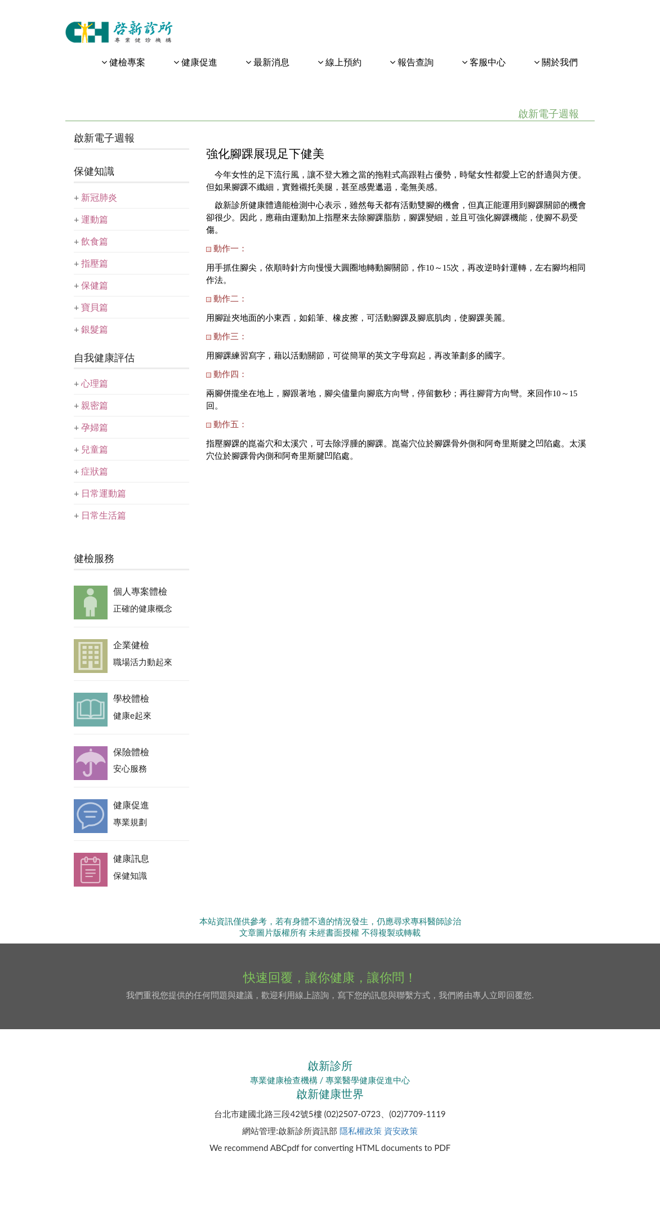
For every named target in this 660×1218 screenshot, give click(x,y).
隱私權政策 (361, 1131)
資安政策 (401, 1131)
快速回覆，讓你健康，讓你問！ (330, 977)
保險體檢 (131, 751)
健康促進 (131, 804)
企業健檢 (131, 644)
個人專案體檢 (140, 591)
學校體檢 (131, 698)
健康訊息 (131, 858)
